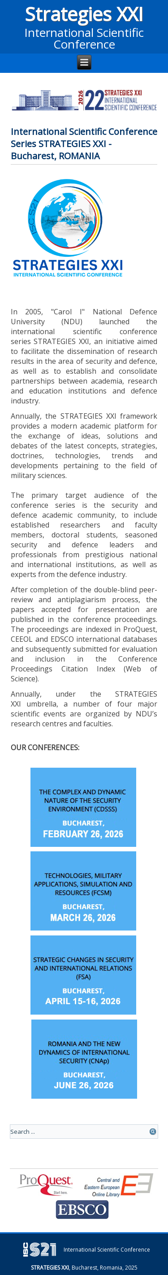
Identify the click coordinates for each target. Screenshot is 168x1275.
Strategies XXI (84, 14)
